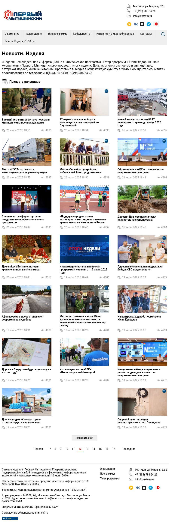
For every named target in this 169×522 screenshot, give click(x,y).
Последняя (128, 448)
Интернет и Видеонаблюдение (115, 33)
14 (93, 448)
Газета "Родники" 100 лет (20, 41)
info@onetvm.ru (142, 15)
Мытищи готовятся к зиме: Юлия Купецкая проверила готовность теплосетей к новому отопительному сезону (83, 321)
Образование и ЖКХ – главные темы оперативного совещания (141, 171)
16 (106, 448)
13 (86, 448)
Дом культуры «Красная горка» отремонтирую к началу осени (21, 421)
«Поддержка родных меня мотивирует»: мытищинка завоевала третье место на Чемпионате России (83, 219)
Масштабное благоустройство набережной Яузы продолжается (80, 171)
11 (73, 448)
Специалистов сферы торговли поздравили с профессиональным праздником (23, 219)
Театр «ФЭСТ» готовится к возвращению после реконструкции (24, 171)
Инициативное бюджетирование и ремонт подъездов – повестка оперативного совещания (139, 372)
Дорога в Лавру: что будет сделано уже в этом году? (26, 371)
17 (113, 448)
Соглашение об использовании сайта (25, 512)
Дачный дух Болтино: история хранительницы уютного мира (20, 268)
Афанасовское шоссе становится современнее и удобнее (22, 318)
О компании (12, 33)
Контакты (146, 33)
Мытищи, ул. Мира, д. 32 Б (149, 6)
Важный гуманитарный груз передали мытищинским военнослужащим (26, 121)
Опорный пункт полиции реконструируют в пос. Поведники (139, 421)
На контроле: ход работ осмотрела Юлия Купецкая (139, 318)
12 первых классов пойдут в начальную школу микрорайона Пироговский (79, 122)
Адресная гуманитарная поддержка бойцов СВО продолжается (140, 268)
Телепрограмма (57, 33)
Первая (38, 448)
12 (79, 448)
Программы (107, 473)
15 (100, 448)
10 (66, 448)
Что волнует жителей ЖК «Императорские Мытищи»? (77, 371)
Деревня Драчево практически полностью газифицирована (137, 218)
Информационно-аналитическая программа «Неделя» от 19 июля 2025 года (83, 269)
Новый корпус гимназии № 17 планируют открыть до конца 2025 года (139, 122)
